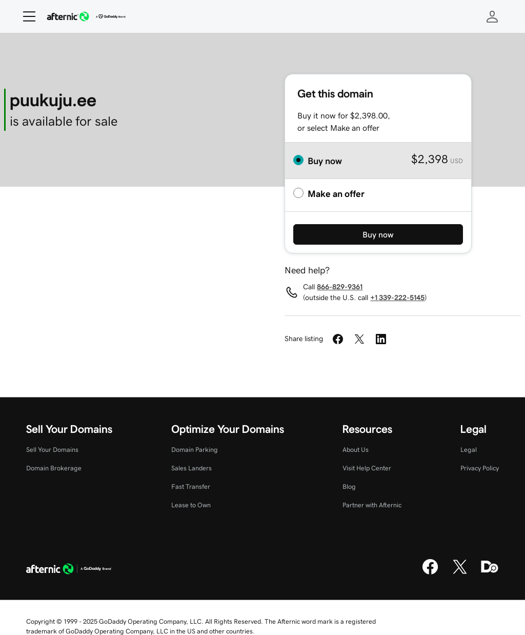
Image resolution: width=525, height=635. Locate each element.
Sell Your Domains (52, 449)
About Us (355, 449)
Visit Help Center (366, 468)
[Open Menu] (25, 16)
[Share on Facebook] (338, 339)
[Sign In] (492, 16)
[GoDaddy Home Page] (68, 570)
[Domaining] (489, 573)
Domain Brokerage (54, 468)
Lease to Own (191, 505)
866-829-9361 (339, 286)
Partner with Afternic (371, 505)
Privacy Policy (479, 468)
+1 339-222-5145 (397, 297)
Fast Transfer (190, 486)
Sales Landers (191, 468)
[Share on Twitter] (359, 339)
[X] (460, 573)
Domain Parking (194, 449)
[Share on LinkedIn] (381, 339)
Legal (468, 449)
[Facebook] (430, 573)
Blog (349, 486)
